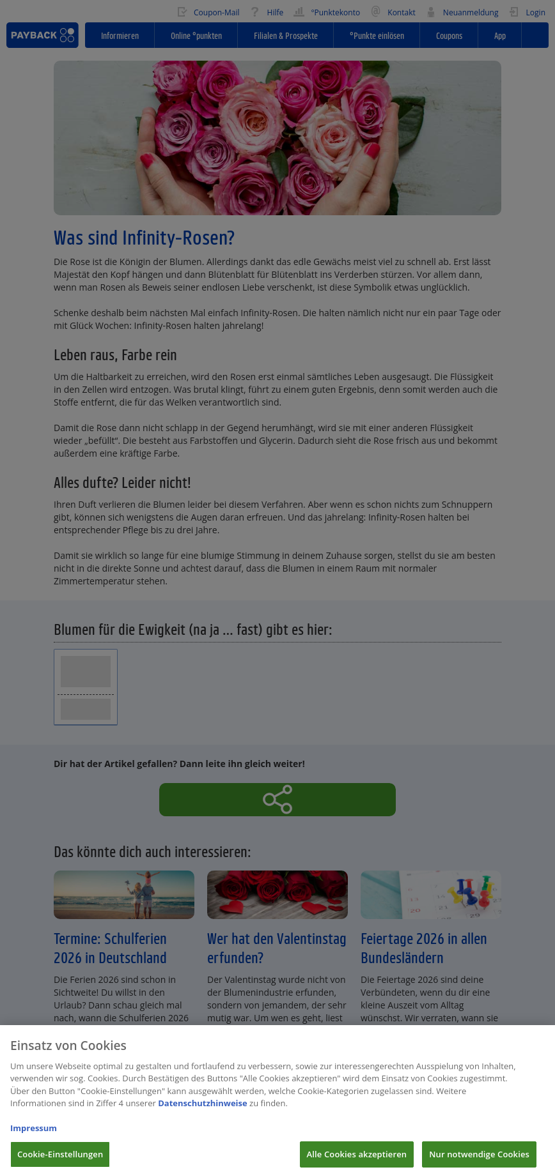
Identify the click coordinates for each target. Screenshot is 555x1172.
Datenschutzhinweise (202, 1110)
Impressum (33, 1135)
